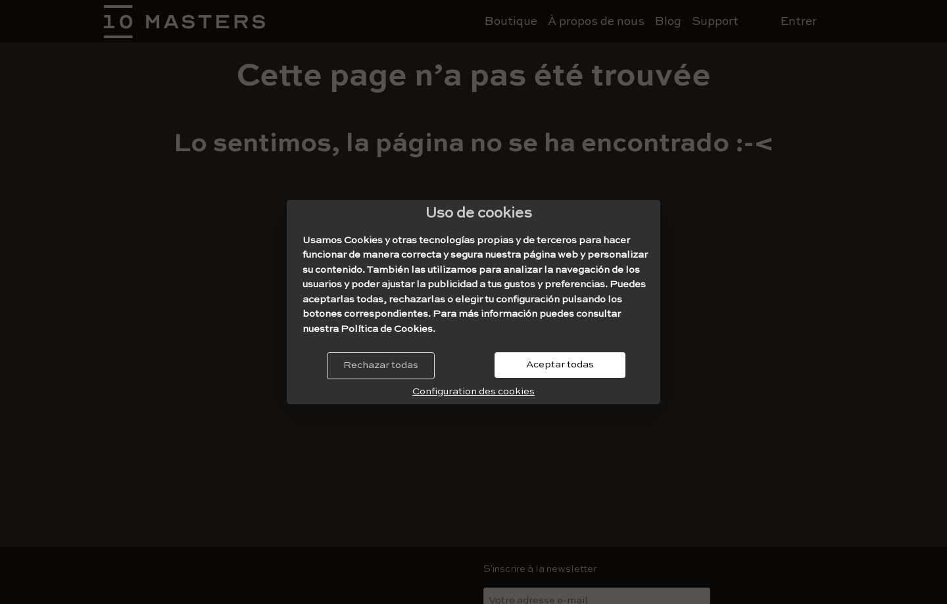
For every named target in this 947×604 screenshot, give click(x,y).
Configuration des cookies (473, 391)
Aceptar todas (560, 364)
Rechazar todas (380, 365)
